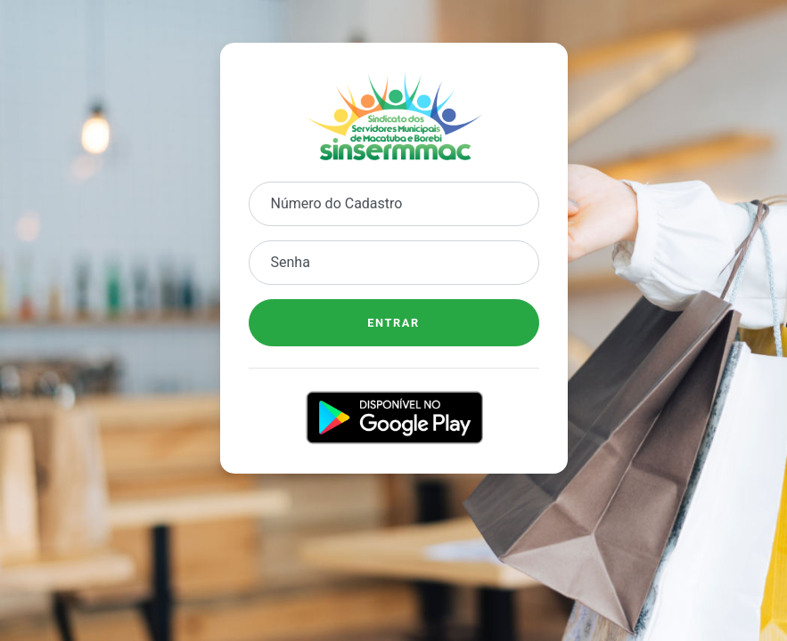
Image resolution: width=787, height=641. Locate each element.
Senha (290, 262)
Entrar (393, 322)
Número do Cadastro (337, 203)
